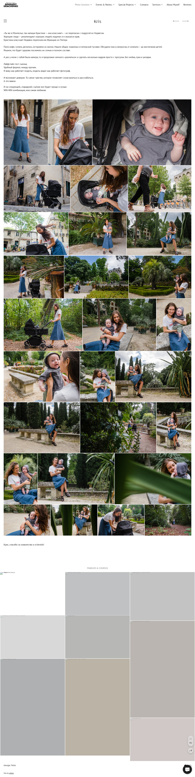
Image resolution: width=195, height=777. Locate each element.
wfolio (11, 773)
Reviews (187, 4)
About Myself (173, 4)
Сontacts (144, 4)
